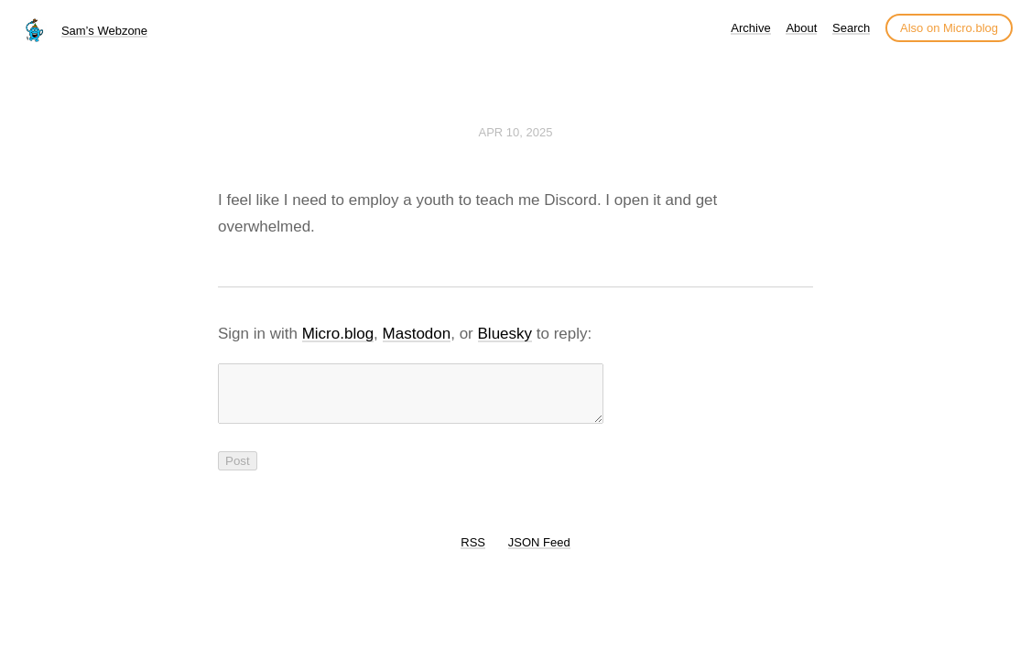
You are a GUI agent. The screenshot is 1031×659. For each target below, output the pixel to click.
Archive (750, 28)
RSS (473, 553)
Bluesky (505, 333)
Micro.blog (338, 333)
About (801, 28)
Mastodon (417, 333)
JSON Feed (539, 553)
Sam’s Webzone (104, 31)
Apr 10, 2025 (516, 132)
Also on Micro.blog (949, 28)
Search (851, 28)
